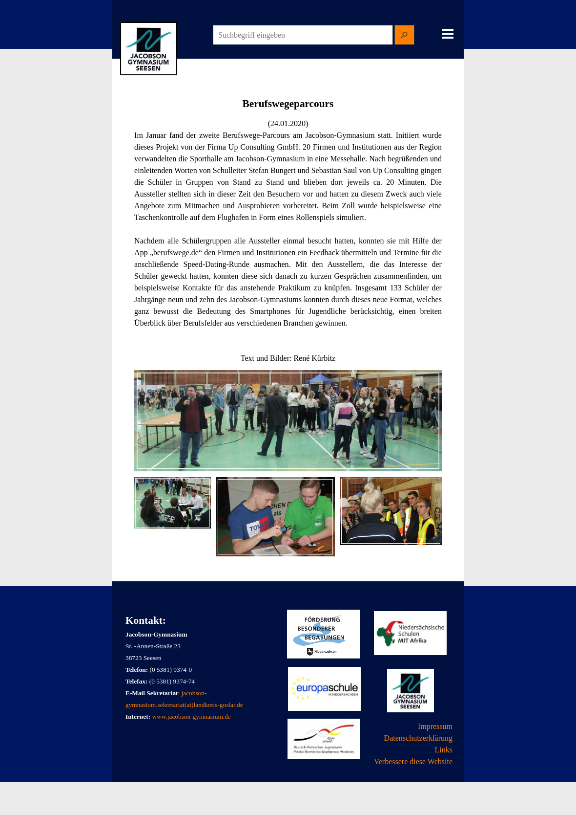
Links (444, 750)
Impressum (435, 726)
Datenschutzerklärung (418, 738)
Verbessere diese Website (413, 761)
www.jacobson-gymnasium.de (191, 716)
